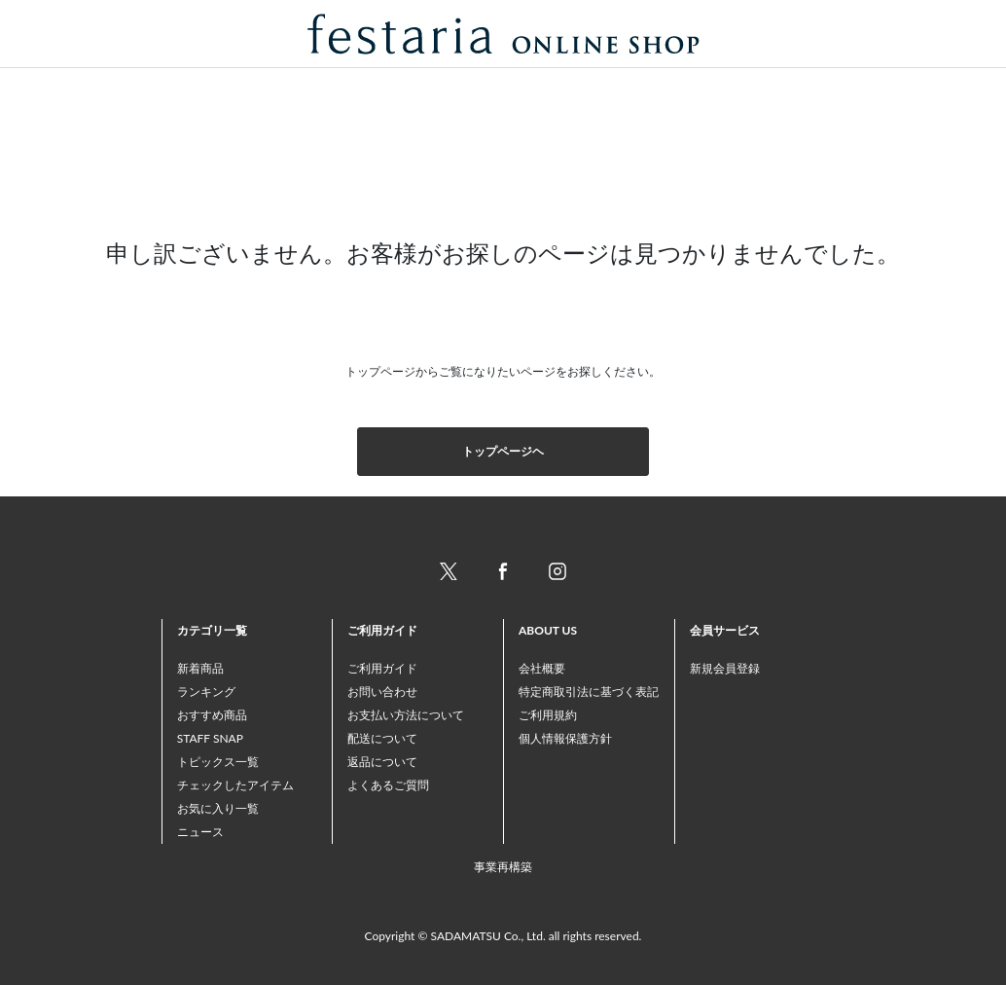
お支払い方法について (405, 715)
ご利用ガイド (382, 668)
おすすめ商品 (212, 715)
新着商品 (200, 668)
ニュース (200, 831)
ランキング (206, 691)
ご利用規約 (548, 715)
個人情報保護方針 (565, 738)
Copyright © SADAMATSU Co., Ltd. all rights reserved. (503, 936)
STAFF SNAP (210, 738)
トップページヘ (503, 451)
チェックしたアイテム (235, 785)
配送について (382, 738)
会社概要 (542, 668)
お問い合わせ (382, 691)
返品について (382, 761)
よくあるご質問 (388, 785)
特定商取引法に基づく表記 (589, 691)
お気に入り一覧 (218, 808)
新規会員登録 (725, 668)
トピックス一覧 (218, 761)
